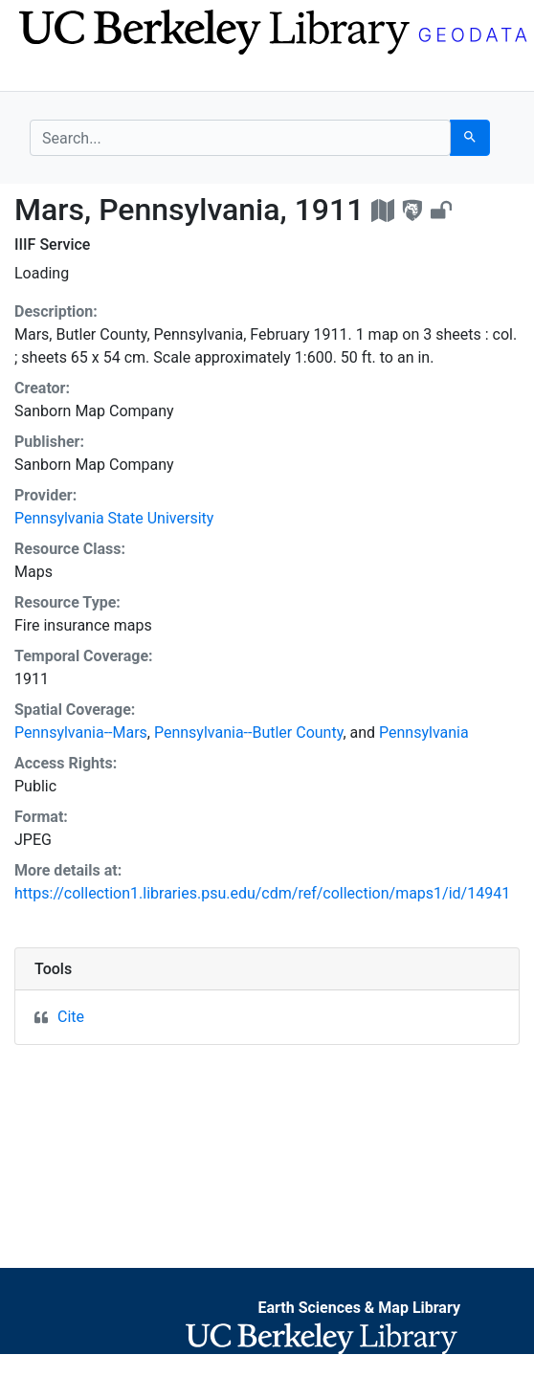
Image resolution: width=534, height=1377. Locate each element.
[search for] (240, 138)
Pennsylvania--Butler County (248, 732)
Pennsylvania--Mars (80, 732)
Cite (70, 1017)
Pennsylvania (424, 732)
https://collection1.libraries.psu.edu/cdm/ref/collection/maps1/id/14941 (262, 893)
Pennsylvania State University (113, 518)
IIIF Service (52, 244)
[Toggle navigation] (42, 75)
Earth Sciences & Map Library (358, 1308)
